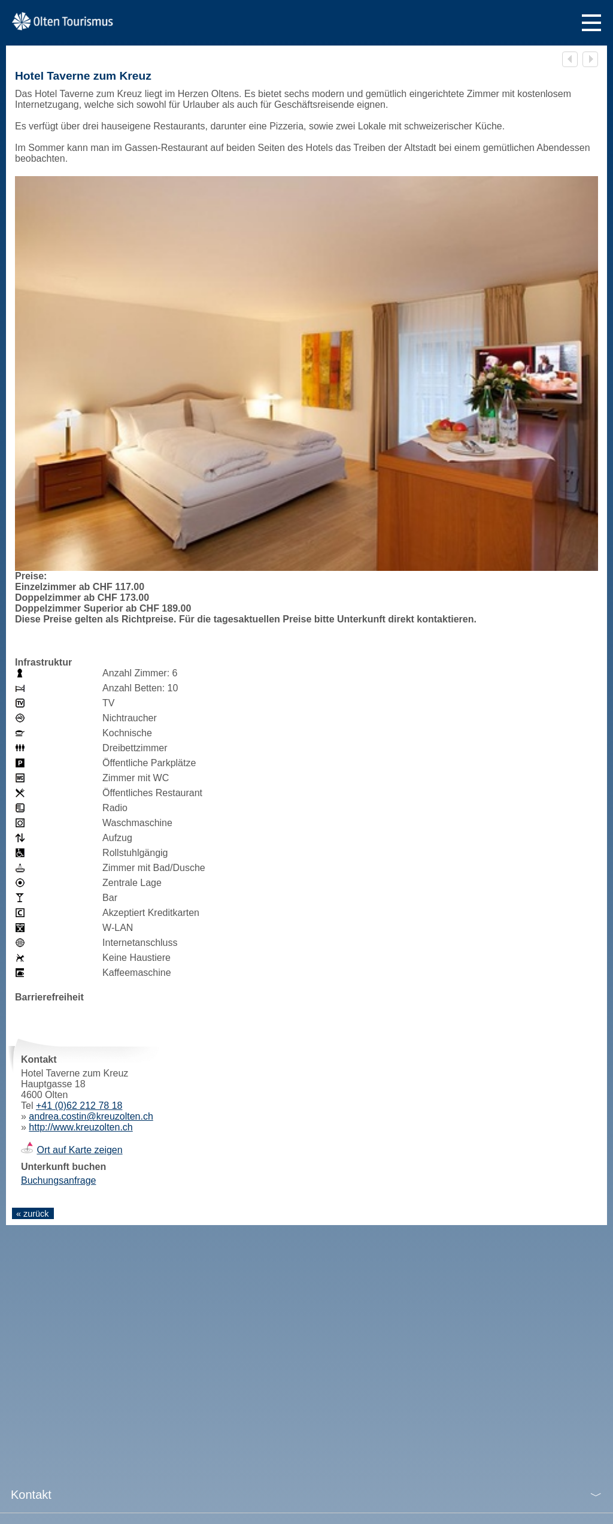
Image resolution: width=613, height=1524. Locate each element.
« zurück (32, 1213)
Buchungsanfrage (58, 1180)
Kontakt (31, 1494)
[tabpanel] (306, 388)
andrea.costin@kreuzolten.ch (91, 1116)
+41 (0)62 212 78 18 (79, 1105)
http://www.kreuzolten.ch (80, 1127)
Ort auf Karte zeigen (79, 1150)
